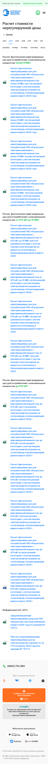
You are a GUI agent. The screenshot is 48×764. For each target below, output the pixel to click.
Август (43, 47)
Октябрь (24, 47)
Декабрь (6, 47)
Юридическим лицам (32, 3)
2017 (29, 41)
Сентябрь (34, 47)
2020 (11, 41)
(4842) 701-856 (16, 666)
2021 (4, 41)
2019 (17, 41)
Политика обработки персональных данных (23, 751)
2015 (41, 41)
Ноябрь (15, 47)
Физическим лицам (11, 3)
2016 (35, 41)
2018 (23, 41)
